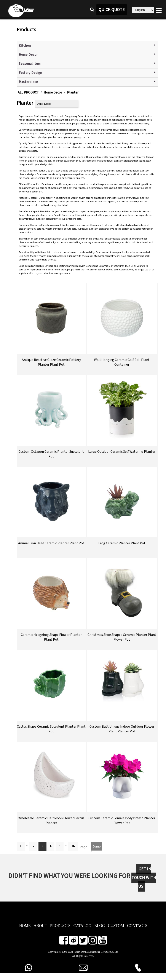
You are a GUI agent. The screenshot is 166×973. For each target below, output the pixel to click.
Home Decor (28, 54)
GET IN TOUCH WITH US (143, 877)
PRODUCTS (60, 926)
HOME (25, 926)
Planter (72, 92)
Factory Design (30, 73)
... (27, 845)
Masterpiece (28, 82)
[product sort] (56, 104)
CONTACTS (137, 926)
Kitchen (25, 45)
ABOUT (40, 926)
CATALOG (82, 926)
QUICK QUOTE (112, 10)
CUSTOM (116, 926)
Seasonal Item (30, 64)
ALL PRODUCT (28, 92)
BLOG (99, 926)
